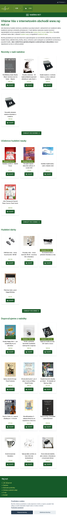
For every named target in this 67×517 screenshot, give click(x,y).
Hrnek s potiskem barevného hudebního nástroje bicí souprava (29, 343)
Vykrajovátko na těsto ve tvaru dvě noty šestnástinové (29, 456)
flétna (51, 32)
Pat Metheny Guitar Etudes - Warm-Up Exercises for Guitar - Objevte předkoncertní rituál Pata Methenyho (10, 79)
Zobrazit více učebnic (31, 222)
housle (44, 32)
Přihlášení (61, 2)
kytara (35, 32)
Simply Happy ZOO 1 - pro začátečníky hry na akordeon (10, 343)
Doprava (5, 485)
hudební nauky (25, 34)
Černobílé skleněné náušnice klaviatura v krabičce (10, 114)
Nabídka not (33, 15)
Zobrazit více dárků (31, 311)
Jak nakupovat (7, 483)
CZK (18, 8)
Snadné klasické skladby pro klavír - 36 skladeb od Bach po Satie (47, 381)
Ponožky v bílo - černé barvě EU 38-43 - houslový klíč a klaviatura (29, 255)
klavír (39, 32)
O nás (4, 492)
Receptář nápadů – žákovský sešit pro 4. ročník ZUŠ (29, 166)
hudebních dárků (43, 34)
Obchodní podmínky (9, 488)
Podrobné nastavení (17, 507)
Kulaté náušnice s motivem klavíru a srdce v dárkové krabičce (47, 77)
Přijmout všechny (22, 512)
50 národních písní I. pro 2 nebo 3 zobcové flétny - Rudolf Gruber (29, 381)
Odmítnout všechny (45, 512)
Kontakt (5, 495)
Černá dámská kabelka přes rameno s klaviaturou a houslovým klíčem (47, 456)
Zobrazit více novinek (31, 133)
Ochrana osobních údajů (10, 490)
